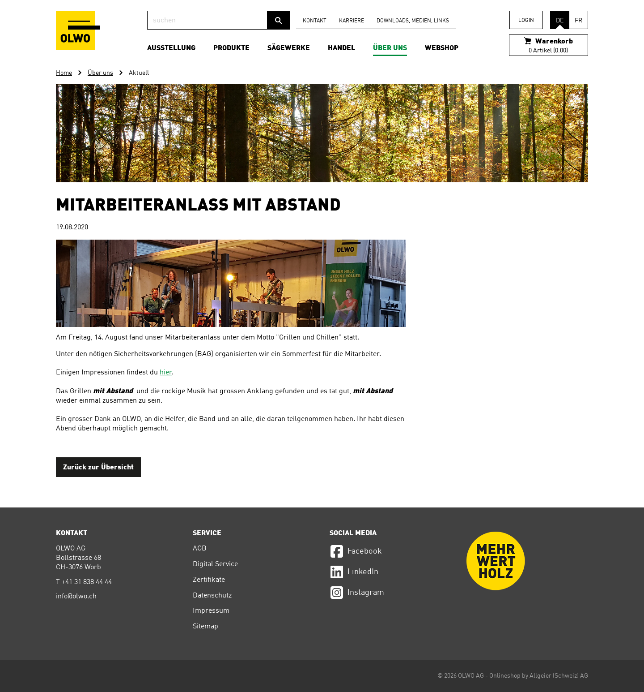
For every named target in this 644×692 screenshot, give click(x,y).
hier (166, 372)
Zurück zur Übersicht (98, 467)
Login (526, 20)
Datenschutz (212, 595)
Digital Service (215, 564)
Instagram (357, 592)
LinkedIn (354, 572)
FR (578, 20)
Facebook (356, 551)
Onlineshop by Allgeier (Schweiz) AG (538, 676)
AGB (200, 548)
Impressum (211, 611)
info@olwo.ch (76, 596)
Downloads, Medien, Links (413, 21)
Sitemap (205, 626)
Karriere (351, 21)
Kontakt (314, 21)
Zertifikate (209, 580)
